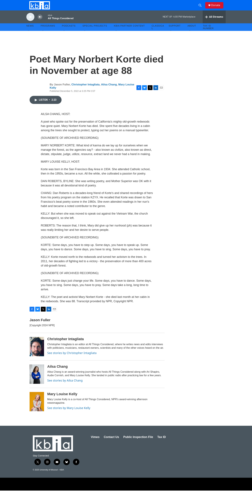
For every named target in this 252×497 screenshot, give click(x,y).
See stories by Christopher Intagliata (72, 359)
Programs (48, 32)
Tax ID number (208, 33)
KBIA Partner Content (129, 32)
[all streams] (214, 23)
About (192, 32)
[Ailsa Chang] (37, 380)
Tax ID (161, 443)
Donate (217, 8)
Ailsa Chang (109, 90)
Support (174, 32)
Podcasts (69, 32)
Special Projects (94, 32)
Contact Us (111, 443)
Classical (158, 33)
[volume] (40, 23)
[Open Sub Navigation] (28, 37)
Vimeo (95, 443)
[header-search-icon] (201, 8)
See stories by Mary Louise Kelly (68, 414)
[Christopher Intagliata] (37, 353)
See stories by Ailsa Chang (65, 387)
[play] (30, 23)
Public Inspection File (138, 443)
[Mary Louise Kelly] (37, 408)
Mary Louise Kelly (62, 400)
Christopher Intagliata (85, 90)
